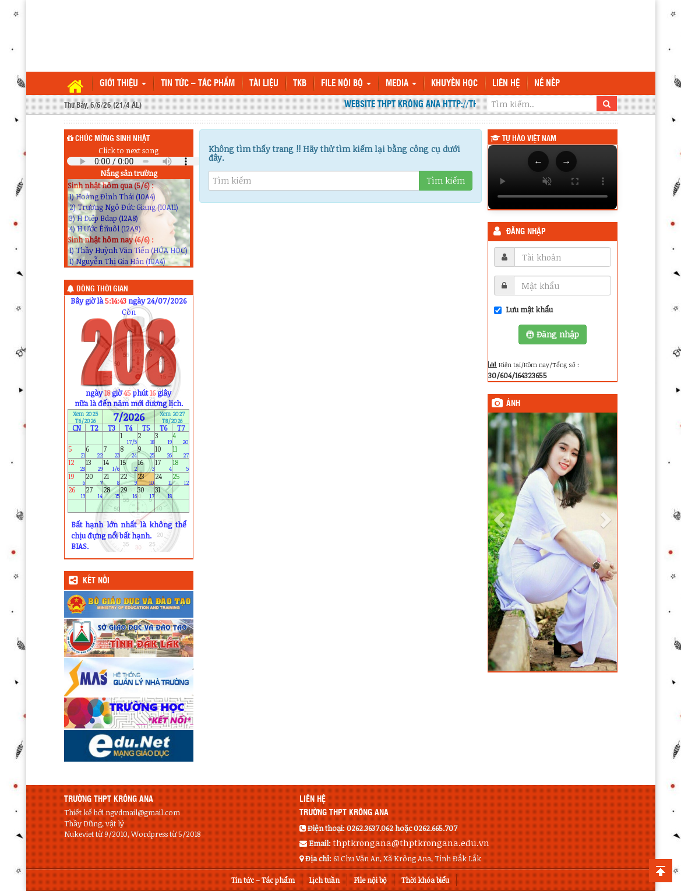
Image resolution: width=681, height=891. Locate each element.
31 (163, 492)
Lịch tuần (324, 880)
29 (128, 492)
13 (94, 465)
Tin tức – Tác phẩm (198, 83)
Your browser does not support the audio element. (134, 161)
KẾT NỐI (96, 581)
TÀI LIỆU (263, 83)
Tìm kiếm (445, 180)
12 (76, 465)
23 (145, 478)
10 (163, 452)
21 (111, 478)
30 (145, 492)
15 (128, 465)
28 (111, 492)
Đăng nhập (526, 232)
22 (128, 478)
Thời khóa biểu (425, 880)
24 (163, 478)
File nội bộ (346, 83)
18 (180, 465)
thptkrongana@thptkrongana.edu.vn (411, 842)
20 (94, 478)
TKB (299, 83)
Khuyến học (454, 83)
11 (180, 452)
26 (76, 492)
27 (94, 492)
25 (180, 478)
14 (111, 465)
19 (76, 478)
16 (145, 465)
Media (401, 83)
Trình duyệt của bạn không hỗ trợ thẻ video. (552, 177)
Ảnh (513, 404)
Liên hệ (506, 83)
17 (163, 465)
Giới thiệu (123, 83)
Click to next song (128, 150)
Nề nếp (547, 83)
